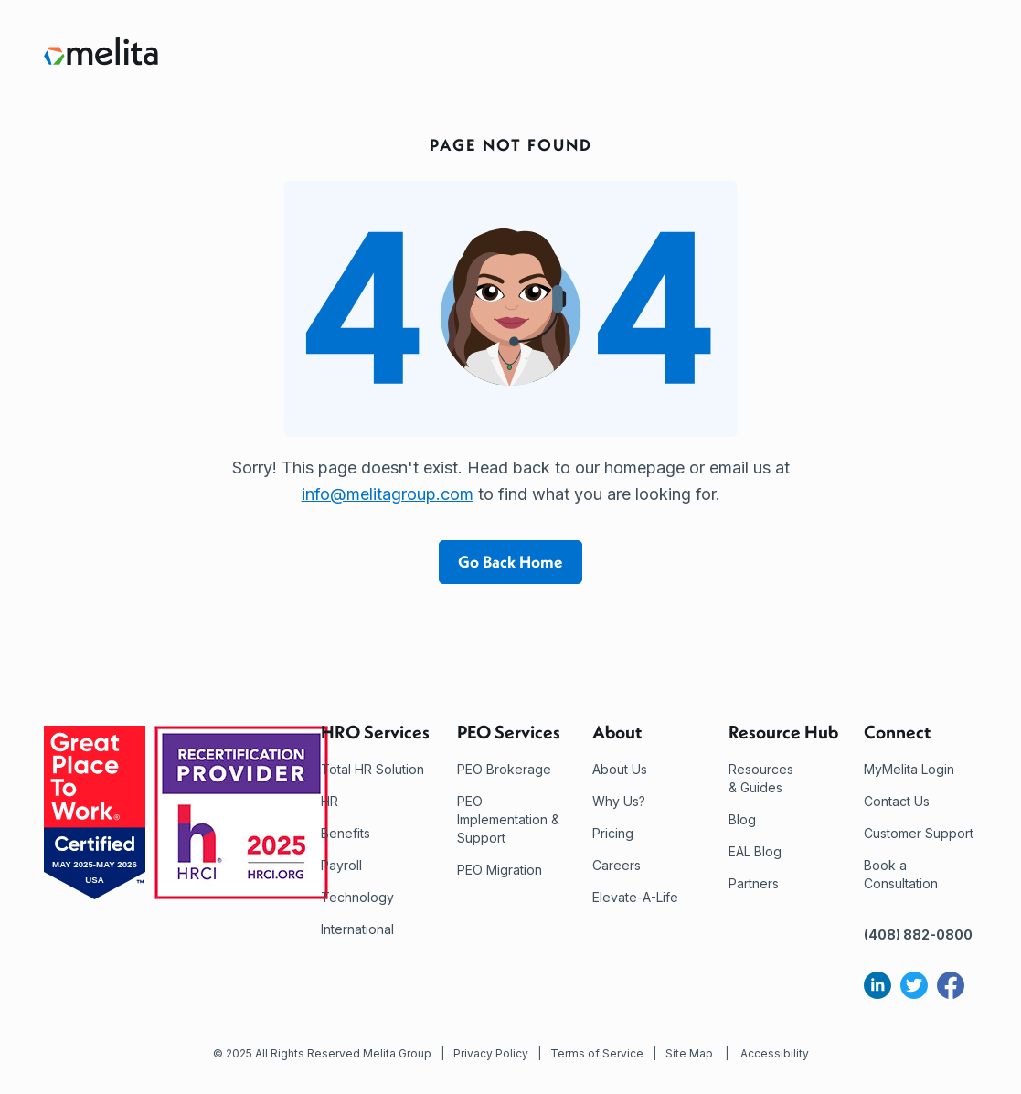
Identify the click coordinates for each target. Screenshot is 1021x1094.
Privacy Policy (490, 1053)
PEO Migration (499, 869)
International (357, 929)
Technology (357, 897)
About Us (619, 769)
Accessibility (774, 1053)
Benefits (345, 833)
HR (329, 801)
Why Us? (618, 801)
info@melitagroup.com (387, 494)
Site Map (689, 1053)
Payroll (341, 865)
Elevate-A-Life (635, 897)
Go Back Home (510, 561)
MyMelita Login (909, 769)
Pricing (612, 833)
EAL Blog (755, 851)
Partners (754, 883)
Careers (616, 865)
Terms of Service (596, 1053)
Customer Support (918, 833)
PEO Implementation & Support (508, 819)
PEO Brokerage (504, 769)
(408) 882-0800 (918, 934)
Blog (742, 819)
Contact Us (897, 801)
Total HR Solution (372, 769)
